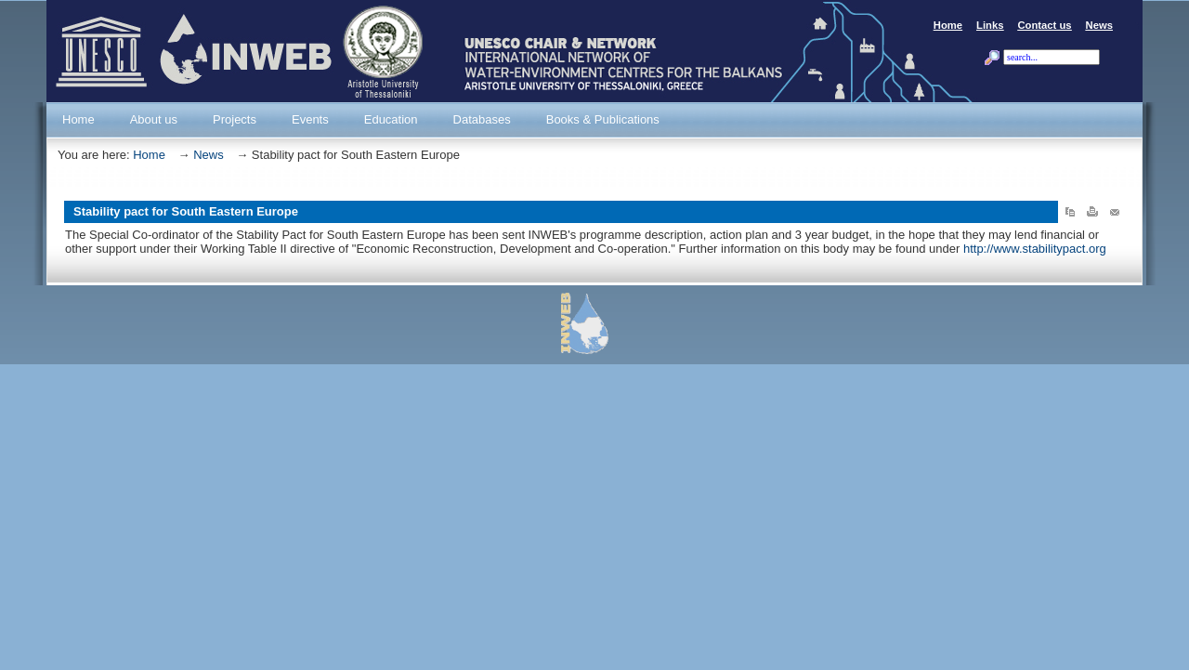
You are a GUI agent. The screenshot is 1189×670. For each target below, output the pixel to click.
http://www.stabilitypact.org (1034, 249)
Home (149, 155)
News (208, 155)
